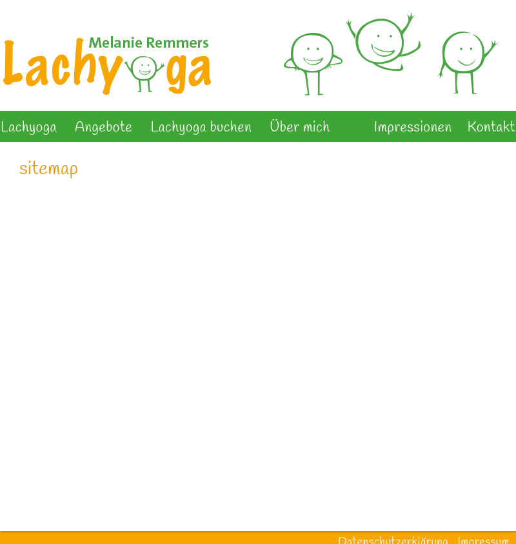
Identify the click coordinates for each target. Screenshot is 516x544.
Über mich (300, 127)
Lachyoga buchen (201, 127)
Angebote (103, 127)
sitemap (48, 169)
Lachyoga (29, 127)
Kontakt (492, 127)
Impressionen (413, 127)
